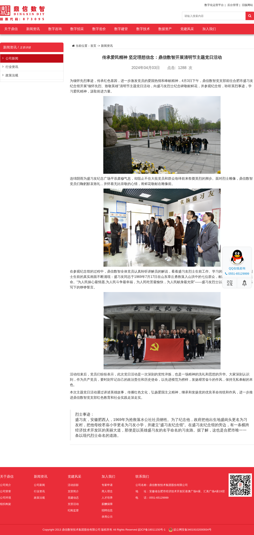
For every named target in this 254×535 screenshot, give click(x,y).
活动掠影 (73, 485)
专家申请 (107, 485)
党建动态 (73, 497)
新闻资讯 (33, 29)
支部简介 (73, 491)
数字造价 (99, 29)
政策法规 (12, 75)
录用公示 (107, 516)
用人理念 (107, 491)
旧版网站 (247, 5)
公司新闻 (12, 58)
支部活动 (73, 504)
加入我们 (209, 29)
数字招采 (77, 29)
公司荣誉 (5, 491)
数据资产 (165, 29)
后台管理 (232, 5)
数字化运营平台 (214, 5)
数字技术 (143, 29)
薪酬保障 (107, 504)
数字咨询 (55, 29)
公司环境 (5, 497)
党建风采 (187, 29)
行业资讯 (12, 67)
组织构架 (5, 504)
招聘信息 (107, 510)
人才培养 (107, 497)
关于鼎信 (11, 29)
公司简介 (5, 485)
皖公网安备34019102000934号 (192, 529)
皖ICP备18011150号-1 (152, 529)
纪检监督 (73, 510)
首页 (93, 45)
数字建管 (121, 29)
